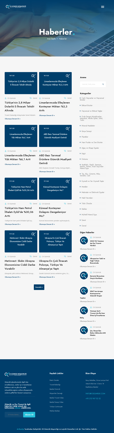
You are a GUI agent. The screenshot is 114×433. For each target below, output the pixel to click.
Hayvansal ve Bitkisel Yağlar (92, 111)
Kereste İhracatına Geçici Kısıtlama (97, 277)
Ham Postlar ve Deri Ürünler (92, 142)
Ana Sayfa (51, 39)
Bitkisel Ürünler (87, 105)
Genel (35, 98)
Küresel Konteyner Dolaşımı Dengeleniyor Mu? (52, 212)
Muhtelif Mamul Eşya (89, 214)
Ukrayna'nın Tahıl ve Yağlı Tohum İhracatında (97, 260)
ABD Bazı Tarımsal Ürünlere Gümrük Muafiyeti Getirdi (55, 159)
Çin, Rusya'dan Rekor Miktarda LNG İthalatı (98, 333)
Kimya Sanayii (87, 131)
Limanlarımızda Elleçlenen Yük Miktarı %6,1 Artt (20, 157)
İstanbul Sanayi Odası (56, 402)
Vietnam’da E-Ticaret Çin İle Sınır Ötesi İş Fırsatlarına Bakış (92, 314)
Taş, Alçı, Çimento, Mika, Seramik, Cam (90, 175)
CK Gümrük (11, 98)
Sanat (84, 220)
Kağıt (84, 153)
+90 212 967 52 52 (93, 398)
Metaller (85, 186)
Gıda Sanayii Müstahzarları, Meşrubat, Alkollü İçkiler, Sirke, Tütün (91, 118)
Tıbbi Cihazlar (87, 203)
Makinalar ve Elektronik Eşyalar (93, 192)
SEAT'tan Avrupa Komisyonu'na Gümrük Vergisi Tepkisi (91, 294)
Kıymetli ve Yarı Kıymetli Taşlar (93, 181)
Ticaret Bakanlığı (55, 385)
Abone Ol (29, 414)
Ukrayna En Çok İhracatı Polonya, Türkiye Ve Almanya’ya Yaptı (53, 265)
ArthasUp (20, 429)
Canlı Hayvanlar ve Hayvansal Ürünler (92, 99)
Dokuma (85, 159)
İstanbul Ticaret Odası (57, 398)
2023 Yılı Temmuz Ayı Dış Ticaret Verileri (97, 243)
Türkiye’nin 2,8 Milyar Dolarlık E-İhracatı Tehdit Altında (19, 106)
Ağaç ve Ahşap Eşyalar (90, 148)
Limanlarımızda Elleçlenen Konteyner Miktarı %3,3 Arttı (54, 106)
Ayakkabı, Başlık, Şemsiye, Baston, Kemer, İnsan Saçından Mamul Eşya (91, 166)
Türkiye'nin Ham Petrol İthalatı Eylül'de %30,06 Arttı (19, 212)
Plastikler (85, 137)
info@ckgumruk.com (95, 393)
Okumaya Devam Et (12, 119)
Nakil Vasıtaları (87, 198)
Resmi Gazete (54, 380)
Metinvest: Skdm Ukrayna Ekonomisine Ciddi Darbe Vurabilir (20, 265)
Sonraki (38, 287)
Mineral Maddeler (88, 125)
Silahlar (84, 209)
